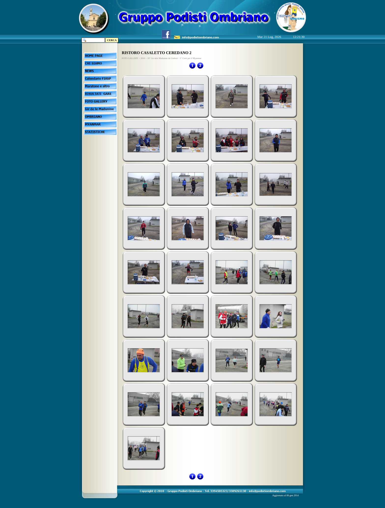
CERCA (112, 40)
